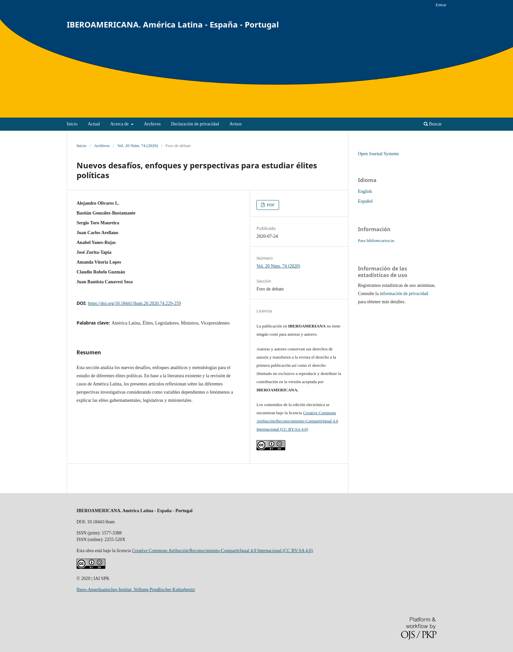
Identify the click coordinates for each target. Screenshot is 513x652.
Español (365, 201)
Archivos (152, 123)
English (365, 191)
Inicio (72, 123)
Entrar (440, 4)
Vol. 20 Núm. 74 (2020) (137, 145)
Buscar (433, 123)
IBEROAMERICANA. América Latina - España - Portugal (173, 24)
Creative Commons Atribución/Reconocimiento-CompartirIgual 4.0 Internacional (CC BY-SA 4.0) (297, 421)
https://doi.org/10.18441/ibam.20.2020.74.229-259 (134, 303)
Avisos (235, 123)
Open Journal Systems (378, 153)
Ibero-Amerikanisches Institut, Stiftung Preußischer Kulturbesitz (136, 589)
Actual (94, 123)
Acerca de (120, 123)
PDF (270, 204)
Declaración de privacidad (195, 123)
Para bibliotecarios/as (376, 240)
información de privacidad (404, 293)
